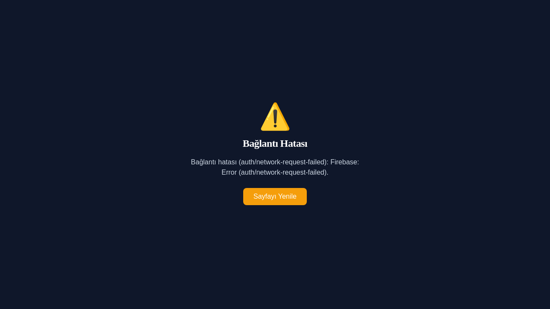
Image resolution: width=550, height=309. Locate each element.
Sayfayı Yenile (275, 196)
